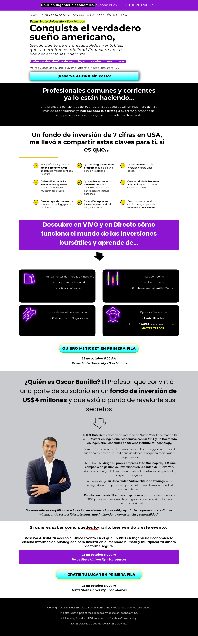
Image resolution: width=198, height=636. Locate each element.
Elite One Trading (151, 481)
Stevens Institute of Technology (149, 443)
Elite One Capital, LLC (154, 463)
